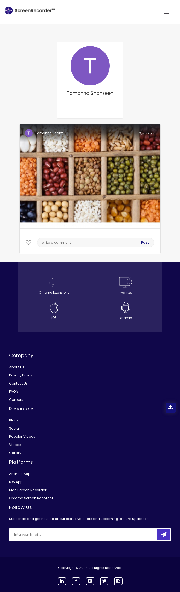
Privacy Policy (20, 375)
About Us (16, 367)
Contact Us (18, 383)
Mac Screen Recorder (28, 489)
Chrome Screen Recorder (31, 498)
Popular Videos (22, 436)
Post (145, 242)
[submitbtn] (163, 534)
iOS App (16, 481)
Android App (20, 473)
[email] (44, 534)
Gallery (15, 452)
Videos (15, 444)
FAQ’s (14, 391)
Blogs (14, 420)
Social (14, 428)
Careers (16, 399)
